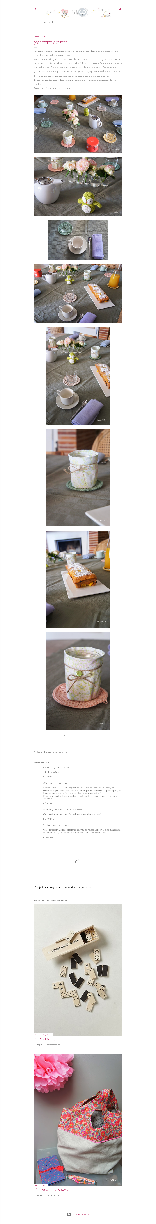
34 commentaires (52, 1045)
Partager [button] (38, 752)
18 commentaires (51, 1195)
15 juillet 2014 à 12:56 (63, 783)
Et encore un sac (51, 1189)
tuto (114, 67)
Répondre (48, 777)
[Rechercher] (120, 8)
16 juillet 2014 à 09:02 (74, 810)
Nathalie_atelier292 (53, 809)
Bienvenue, (44, 1039)
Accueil (49, 22)
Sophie (47, 825)
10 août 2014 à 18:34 (61, 825)
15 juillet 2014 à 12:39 (61, 768)
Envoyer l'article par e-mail (56, 752)
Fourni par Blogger (78, 1214)
